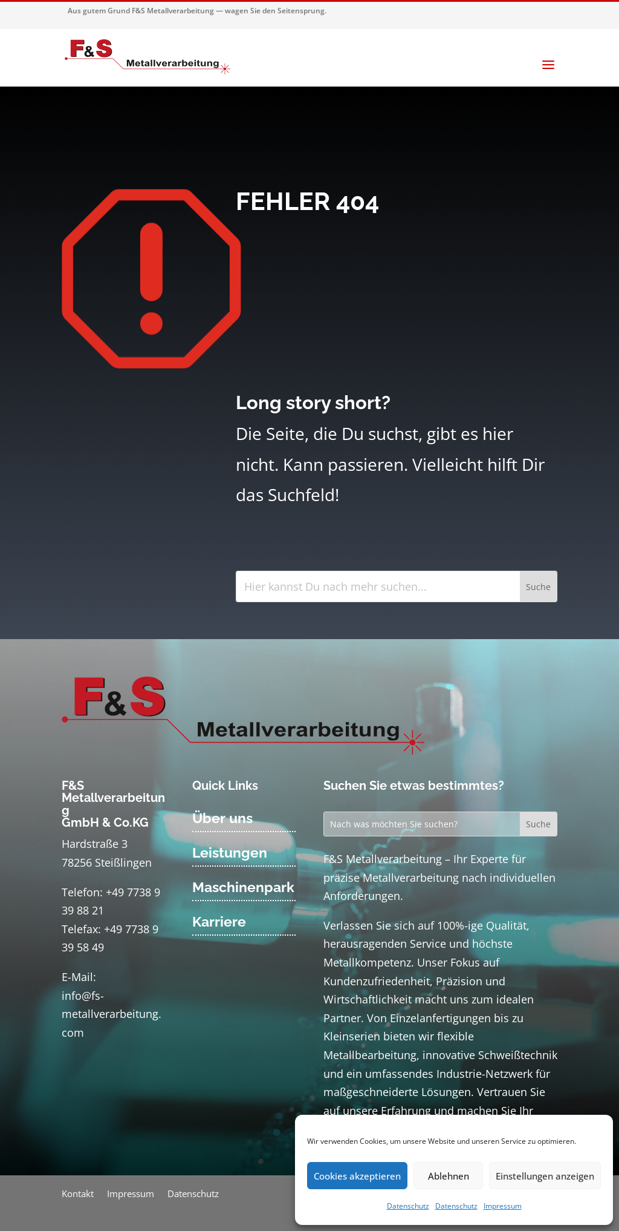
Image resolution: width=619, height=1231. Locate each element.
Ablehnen (448, 1176)
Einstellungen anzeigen (545, 1176)
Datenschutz (408, 1206)
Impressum (503, 1206)
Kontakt (78, 1194)
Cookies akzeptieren (357, 1176)
